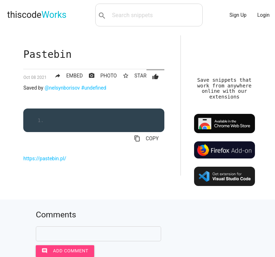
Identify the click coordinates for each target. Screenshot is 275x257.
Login (263, 15)
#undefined (93, 88)
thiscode (37, 15)
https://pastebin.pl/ (44, 158)
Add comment (65, 251)
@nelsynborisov (62, 88)
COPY (146, 138)
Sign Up (238, 15)
